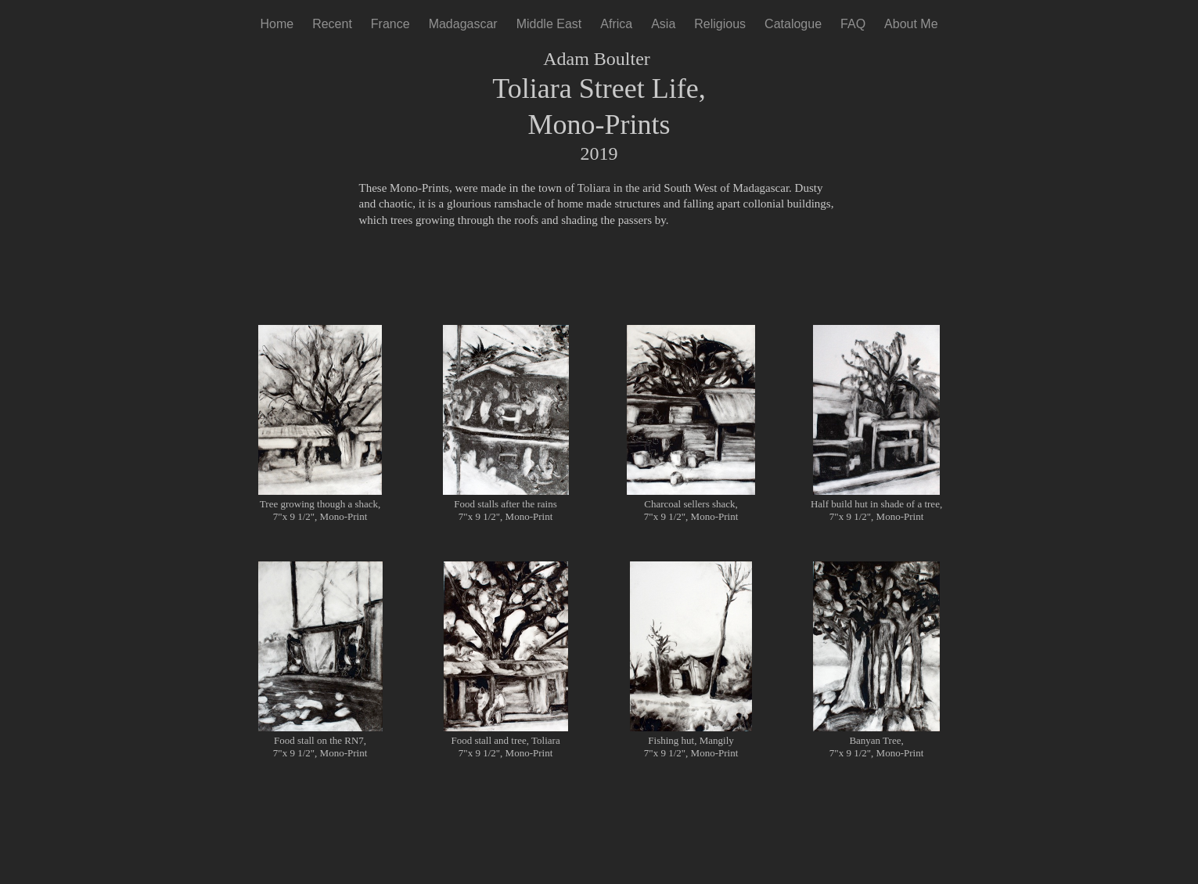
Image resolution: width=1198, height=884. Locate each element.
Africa (616, 24)
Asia (663, 24)
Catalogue (793, 24)
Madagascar (463, 24)
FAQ (852, 24)
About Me (910, 24)
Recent (332, 24)
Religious (720, 24)
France (390, 24)
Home (276, 24)
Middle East (549, 24)
